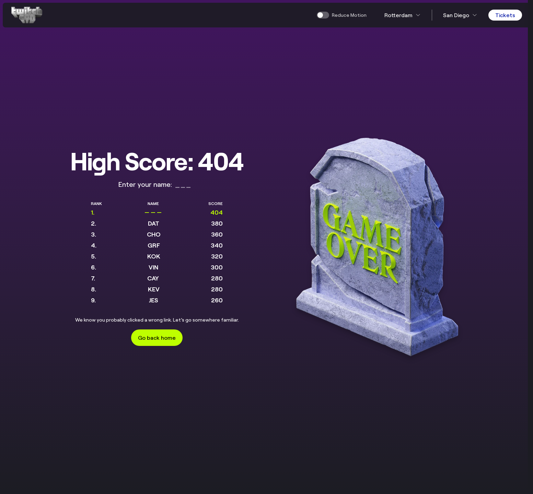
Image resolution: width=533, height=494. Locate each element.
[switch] (342, 15)
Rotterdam (402, 15)
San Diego (460, 15)
